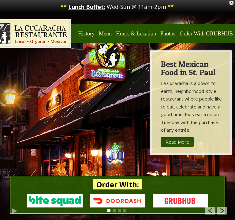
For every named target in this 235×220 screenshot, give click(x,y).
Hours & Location (136, 34)
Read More (177, 142)
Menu (105, 34)
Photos (167, 34)
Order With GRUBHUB (206, 34)
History (86, 34)
